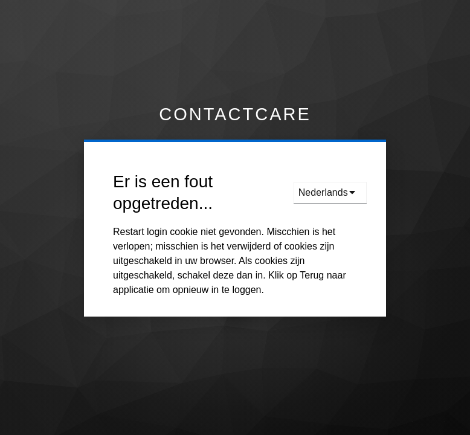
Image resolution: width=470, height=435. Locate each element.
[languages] (330, 193)
